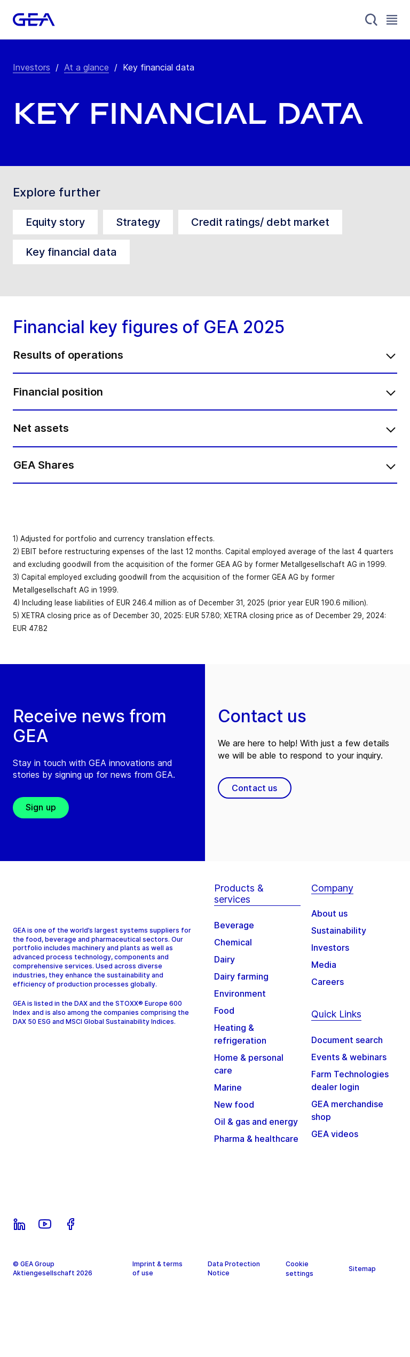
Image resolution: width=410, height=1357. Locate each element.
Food (224, 1021)
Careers (327, 993)
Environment (240, 1004)
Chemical (233, 953)
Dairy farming (241, 987)
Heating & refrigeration (240, 1045)
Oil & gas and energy (256, 1132)
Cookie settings (299, 1280)
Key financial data (71, 252)
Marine (228, 1098)
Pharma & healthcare (256, 1150)
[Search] (371, 19)
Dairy (224, 970)
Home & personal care (248, 1075)
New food (234, 1115)
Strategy (138, 222)
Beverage (234, 936)
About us (329, 924)
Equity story (55, 222)
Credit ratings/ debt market (260, 222)
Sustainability (338, 941)
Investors (31, 67)
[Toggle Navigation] (392, 19)
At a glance (86, 67)
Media (323, 976)
